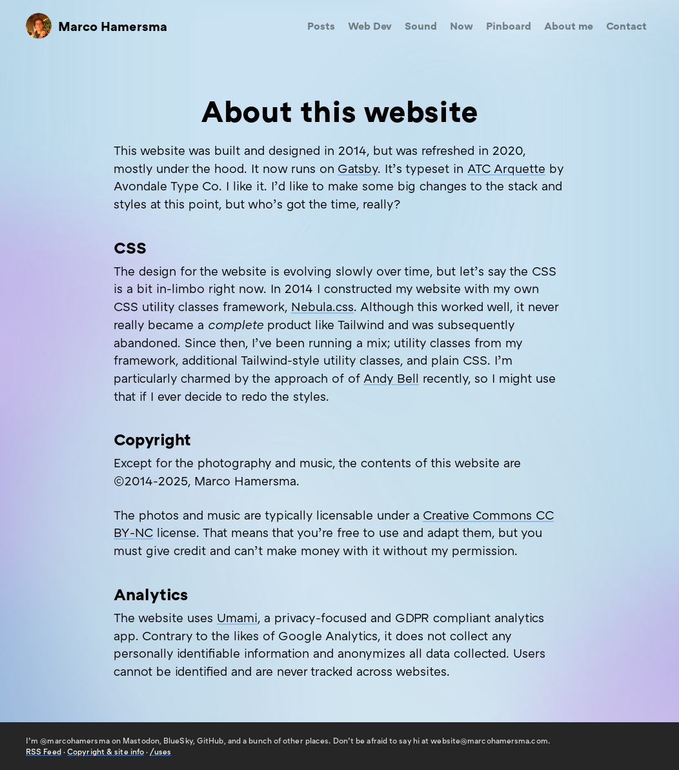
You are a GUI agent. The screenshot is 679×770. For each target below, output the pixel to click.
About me (568, 25)
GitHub (210, 740)
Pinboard (508, 25)
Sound (421, 25)
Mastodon (141, 740)
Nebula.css (322, 306)
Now (461, 25)
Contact (626, 25)
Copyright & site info (105, 751)
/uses (160, 751)
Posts (321, 25)
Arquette (506, 168)
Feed (43, 751)
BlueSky (178, 740)
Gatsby (358, 168)
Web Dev (370, 25)
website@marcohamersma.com (489, 740)
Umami (237, 617)
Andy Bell (391, 377)
